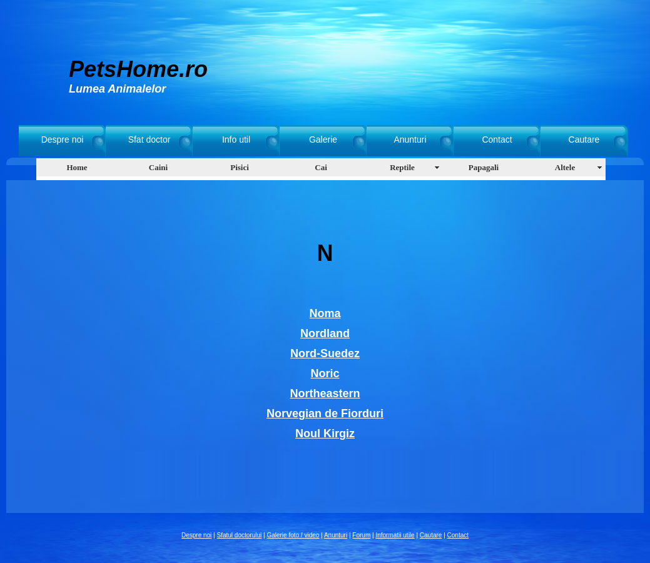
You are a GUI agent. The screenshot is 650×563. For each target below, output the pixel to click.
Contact (497, 139)
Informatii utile (394, 535)
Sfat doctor (149, 139)
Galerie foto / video (293, 535)
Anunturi (410, 139)
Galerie (323, 139)
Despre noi (62, 139)
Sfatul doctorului (239, 535)
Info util (236, 139)
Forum (361, 535)
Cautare (584, 139)
